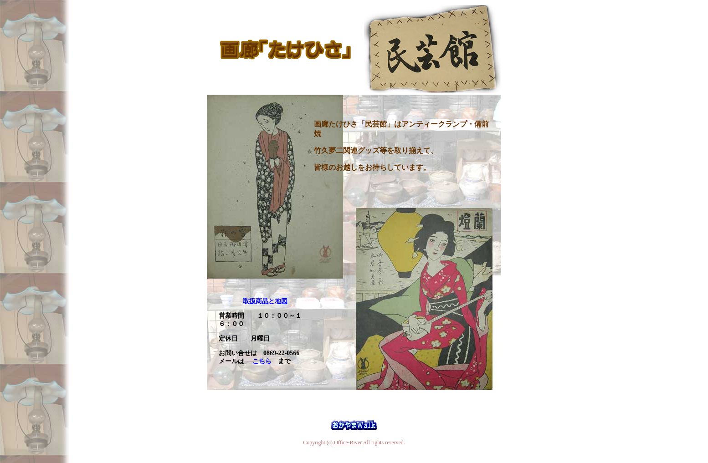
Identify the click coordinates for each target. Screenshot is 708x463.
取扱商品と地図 (265, 301)
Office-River (348, 442)
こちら (262, 361)
